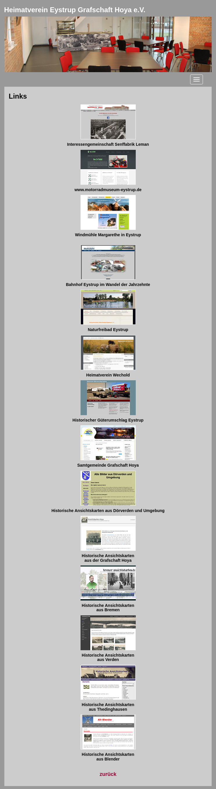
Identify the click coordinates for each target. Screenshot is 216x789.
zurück (107, 774)
